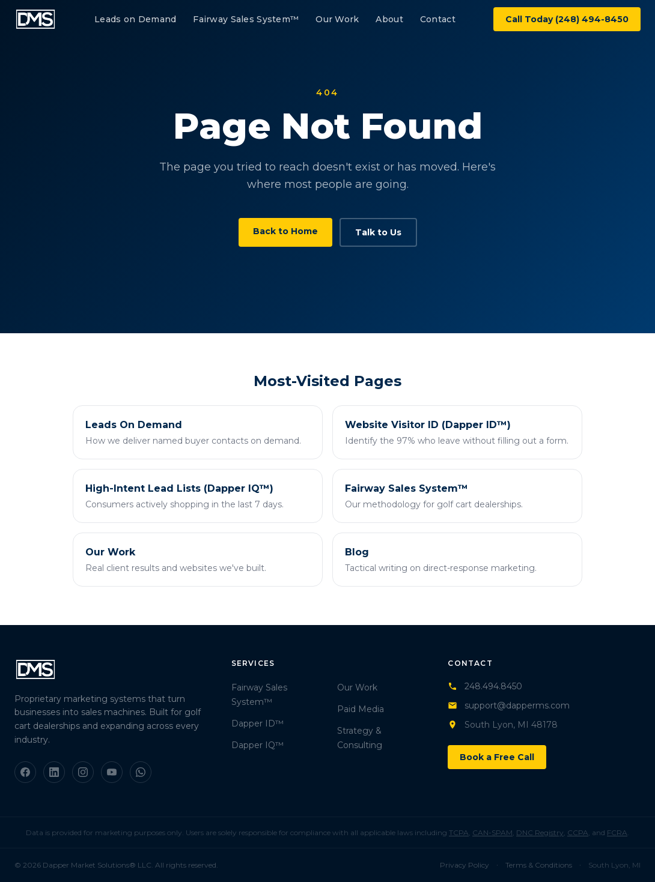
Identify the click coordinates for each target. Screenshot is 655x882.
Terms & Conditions (538, 864)
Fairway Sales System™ (246, 19)
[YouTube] (112, 772)
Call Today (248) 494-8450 (567, 19)
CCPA (577, 832)
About (389, 19)
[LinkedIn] (54, 772)
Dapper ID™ (257, 723)
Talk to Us (378, 232)
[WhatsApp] (140, 772)
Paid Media (360, 709)
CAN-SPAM (492, 832)
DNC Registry (540, 832)
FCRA (617, 832)
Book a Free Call (497, 757)
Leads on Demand (135, 19)
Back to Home (285, 231)
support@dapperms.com (509, 705)
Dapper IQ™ (257, 745)
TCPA (459, 832)
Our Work (337, 19)
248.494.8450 (485, 686)
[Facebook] (25, 772)
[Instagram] (83, 772)
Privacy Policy (464, 864)
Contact (437, 19)
